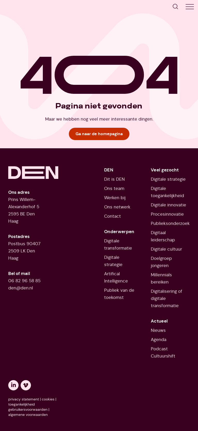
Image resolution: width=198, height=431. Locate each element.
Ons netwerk (117, 207)
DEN (108, 170)
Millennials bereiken (161, 278)
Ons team (114, 188)
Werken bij (115, 197)
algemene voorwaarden (28, 414)
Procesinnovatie (167, 214)
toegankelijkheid (21, 404)
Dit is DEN (114, 179)
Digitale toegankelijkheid (167, 192)
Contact (112, 216)
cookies (48, 399)
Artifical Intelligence (116, 277)
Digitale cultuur (166, 249)
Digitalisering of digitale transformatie (166, 298)
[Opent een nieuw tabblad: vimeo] (26, 385)
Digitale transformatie (118, 244)
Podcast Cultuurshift (163, 352)
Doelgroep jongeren (161, 261)
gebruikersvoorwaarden (27, 409)
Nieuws (158, 330)
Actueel (159, 321)
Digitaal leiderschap (163, 236)
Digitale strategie (113, 260)
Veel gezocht (165, 170)
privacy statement (23, 399)
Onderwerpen (119, 231)
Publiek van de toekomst (119, 293)
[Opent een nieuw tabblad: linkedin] (13, 385)
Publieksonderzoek (170, 223)
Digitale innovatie (168, 205)
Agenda (158, 339)
